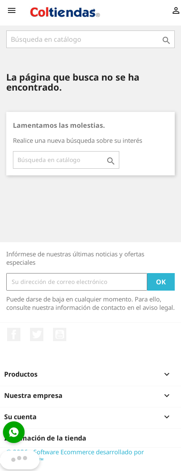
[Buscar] (90, 39)
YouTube (59, 334)
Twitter (36, 334)
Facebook (13, 334)
